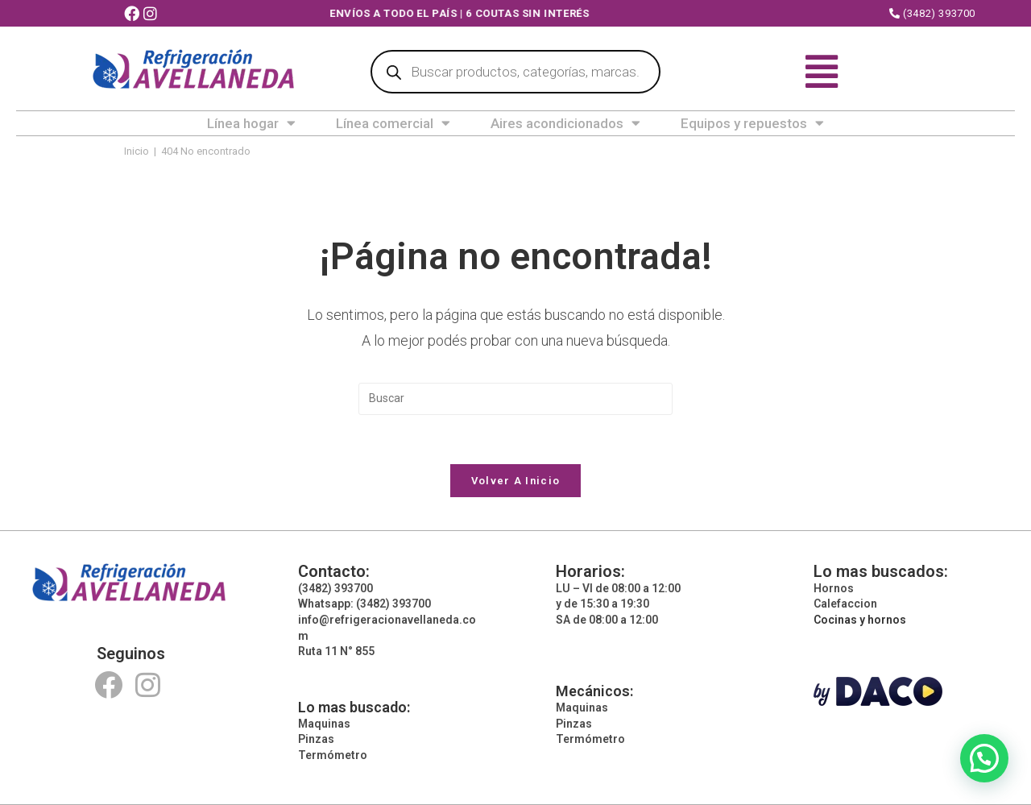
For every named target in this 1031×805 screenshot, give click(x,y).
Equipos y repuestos (752, 123)
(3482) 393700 (932, 13)
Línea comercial (393, 123)
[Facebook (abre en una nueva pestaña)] (133, 14)
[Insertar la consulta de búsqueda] (515, 399)
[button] (984, 758)
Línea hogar (251, 123)
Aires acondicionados (565, 123)
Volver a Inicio (516, 481)
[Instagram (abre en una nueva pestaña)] (152, 14)
